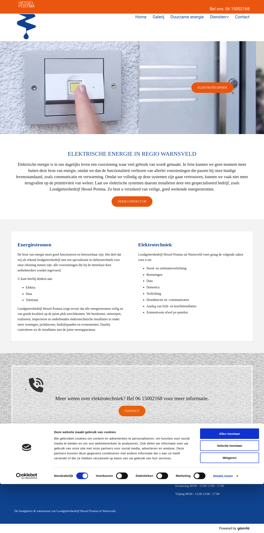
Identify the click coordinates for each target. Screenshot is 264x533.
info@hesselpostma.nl (111, 469)
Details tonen (223, 525)
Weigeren (229, 506)
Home (140, 16)
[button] (212, 87)
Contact (242, 16)
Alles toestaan (229, 482)
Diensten (218, 16)
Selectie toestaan (229, 495)
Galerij (158, 16)
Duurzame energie (187, 16)
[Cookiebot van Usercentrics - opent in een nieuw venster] (27, 525)
